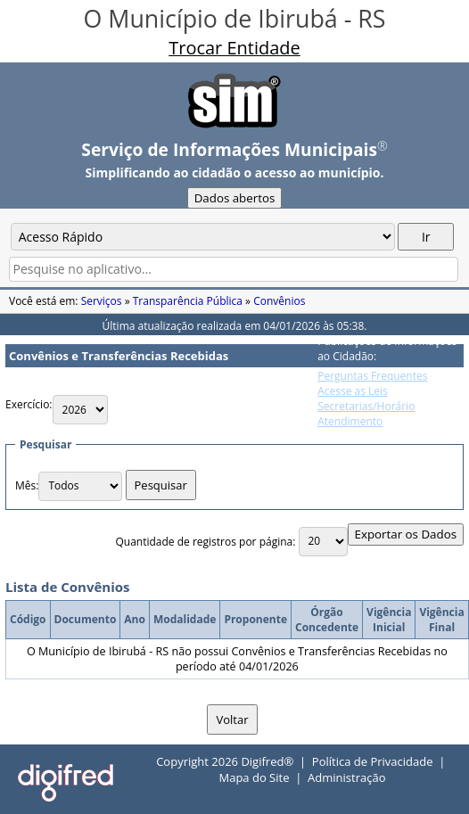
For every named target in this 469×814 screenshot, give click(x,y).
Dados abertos (235, 198)
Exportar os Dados (406, 534)
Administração (346, 777)
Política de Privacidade (372, 761)
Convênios (279, 300)
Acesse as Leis (352, 391)
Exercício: (29, 404)
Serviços (101, 300)
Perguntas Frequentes (372, 375)
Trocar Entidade (234, 48)
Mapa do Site (253, 777)
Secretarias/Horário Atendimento (366, 414)
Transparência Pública (188, 300)
